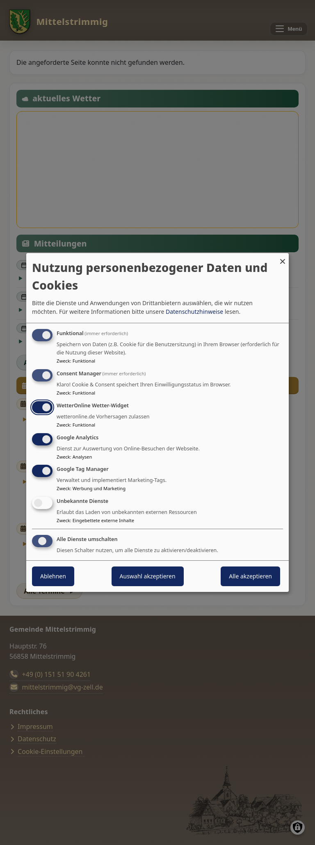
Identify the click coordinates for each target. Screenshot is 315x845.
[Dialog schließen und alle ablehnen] (282, 258)
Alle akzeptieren (250, 576)
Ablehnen (53, 576)
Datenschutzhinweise (194, 311)
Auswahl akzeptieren (148, 576)
